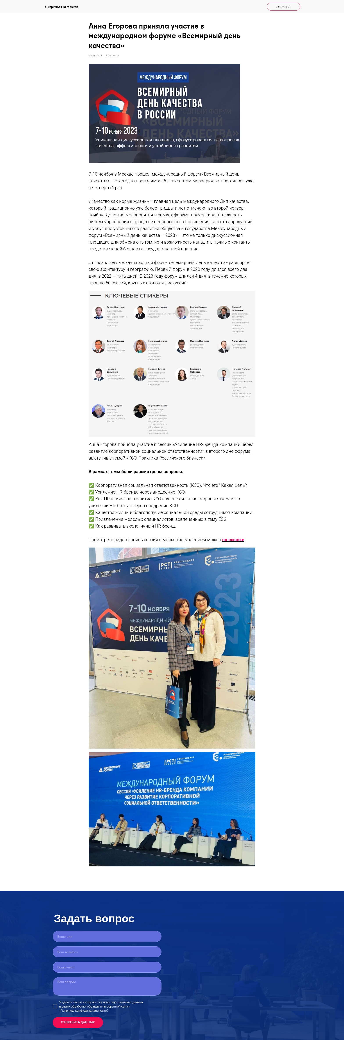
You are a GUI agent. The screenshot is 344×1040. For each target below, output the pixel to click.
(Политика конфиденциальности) (83, 1010)
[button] (283, 7)
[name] (107, 936)
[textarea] (107, 986)
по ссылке (233, 539)
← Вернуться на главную (61, 7)
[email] (107, 967)
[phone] (107, 951)
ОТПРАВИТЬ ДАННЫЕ (78, 1022)
